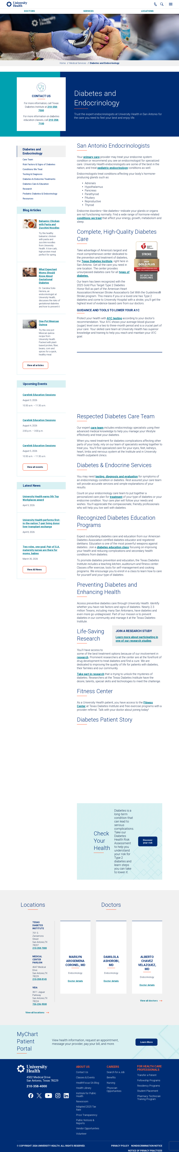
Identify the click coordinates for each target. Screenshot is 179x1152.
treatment (116, 496)
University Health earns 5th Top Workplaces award (41, 498)
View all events (35, 467)
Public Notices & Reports (85, 1122)
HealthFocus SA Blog (87, 1082)
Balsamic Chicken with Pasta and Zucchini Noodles (49, 224)
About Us (83, 1066)
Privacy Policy (120, 1145)
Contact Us (82, 1072)
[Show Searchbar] (162, 4)
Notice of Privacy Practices (145, 1150)
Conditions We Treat (32, 169)
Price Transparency (86, 1114)
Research (27, 189)
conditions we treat (89, 218)
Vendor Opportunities (87, 1128)
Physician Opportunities (114, 1089)
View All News (34, 569)
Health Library (83, 1087)
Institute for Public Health (86, 1095)
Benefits (111, 1077)
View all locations (35, 1012)
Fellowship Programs (148, 1080)
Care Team (28, 159)
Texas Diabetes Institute (97, 261)
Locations (147, 11)
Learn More (146, 1042)
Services (88, 11)
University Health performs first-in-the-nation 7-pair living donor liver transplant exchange (41, 523)
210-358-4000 (37, 1086)
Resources (28, 198)
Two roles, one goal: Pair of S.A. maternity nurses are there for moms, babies (41, 550)
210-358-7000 (39, 948)
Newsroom (82, 1101)
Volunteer (81, 1133)
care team (97, 427)
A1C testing (114, 318)
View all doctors (149, 1000)
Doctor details (75, 981)
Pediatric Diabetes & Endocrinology (40, 193)
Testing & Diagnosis (32, 174)
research (82, 657)
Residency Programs (148, 1085)
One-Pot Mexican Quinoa (49, 323)
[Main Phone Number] (155, 4)
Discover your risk (148, 841)
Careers (113, 1066)
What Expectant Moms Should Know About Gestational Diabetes (48, 276)
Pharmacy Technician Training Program (149, 1098)
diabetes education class (113, 547)
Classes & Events (85, 1077)
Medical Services (77, 63)
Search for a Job (116, 1072)
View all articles (35, 365)
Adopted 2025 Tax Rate (86, 1108)
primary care (91, 157)
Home (63, 63)
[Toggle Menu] (171, 4)
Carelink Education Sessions (39, 394)
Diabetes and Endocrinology (32, 151)
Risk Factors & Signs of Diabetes (39, 164)
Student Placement (147, 1090)
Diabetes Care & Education (36, 184)
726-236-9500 (39, 1004)
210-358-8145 (39, 979)
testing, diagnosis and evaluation (116, 476)
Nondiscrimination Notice (146, 1145)
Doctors (29, 11)
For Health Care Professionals (149, 1068)
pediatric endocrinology (112, 168)
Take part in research (90, 674)
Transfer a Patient (146, 1075)
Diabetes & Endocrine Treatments (39, 179)
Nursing (111, 1082)
